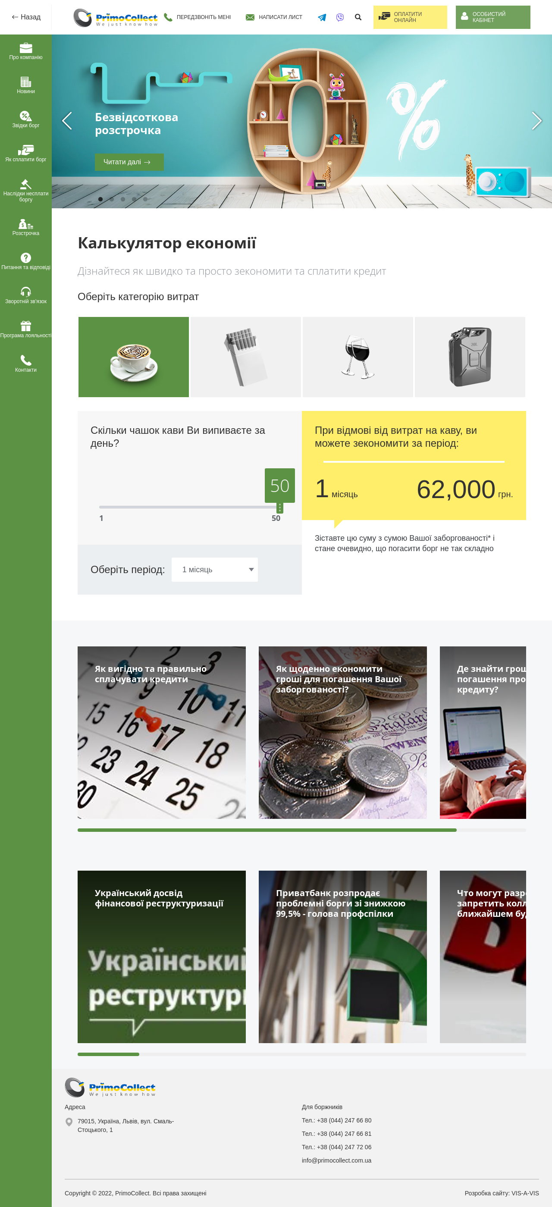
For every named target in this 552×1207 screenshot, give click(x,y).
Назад (30, 17)
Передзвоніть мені (203, 17)
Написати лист (279, 17)
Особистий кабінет (490, 17)
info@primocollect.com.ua (336, 1160)
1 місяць (197, 569)
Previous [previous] (66, 121)
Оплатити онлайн (409, 17)
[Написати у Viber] (337, 17)
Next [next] (536, 121)
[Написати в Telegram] (320, 17)
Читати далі (122, 162)
